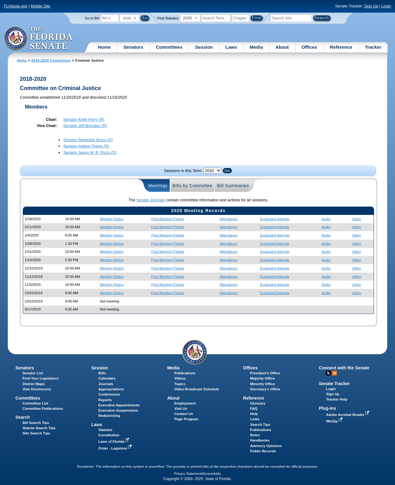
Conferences (109, 394)
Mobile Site (40, 6)
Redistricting (109, 415)
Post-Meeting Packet (167, 219)
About (282, 47)
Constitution (108, 435)
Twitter (328, 373)
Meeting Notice (112, 219)
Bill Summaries (233, 185)
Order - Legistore (115, 448)
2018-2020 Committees (51, 60)
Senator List (33, 373)
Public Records (263, 451)
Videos (180, 378)
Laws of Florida (114, 441)
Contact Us (183, 414)
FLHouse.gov (15, 6)
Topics (179, 384)
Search (22, 417)
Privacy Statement (188, 473)
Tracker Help (336, 399)
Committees (169, 47)
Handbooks (260, 440)
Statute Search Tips (39, 428)
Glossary (257, 403)
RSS (334, 373)
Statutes (105, 430)
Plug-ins (327, 408)
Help (254, 414)
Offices (309, 47)
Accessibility (211, 473)
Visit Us (180, 408)
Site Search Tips (36, 433)
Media (256, 47)
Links (255, 419)
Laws (231, 47)
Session (204, 47)
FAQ (254, 408)
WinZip (334, 421)
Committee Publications (43, 408)
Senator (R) (83, 119)
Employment (185, 403)
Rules (255, 435)
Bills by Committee (192, 185)
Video (356, 219)
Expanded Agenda (274, 219)
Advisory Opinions (266, 446)
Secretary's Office (265, 389)
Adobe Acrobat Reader (348, 415)
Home (104, 47)
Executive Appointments (119, 405)
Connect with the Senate (344, 367)
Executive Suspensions (118, 410)
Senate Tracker (334, 383)
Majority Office (262, 378)
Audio (326, 219)
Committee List (35, 403)
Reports (105, 400)
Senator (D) (88, 140)
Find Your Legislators (41, 378)
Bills (102, 373)
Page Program (186, 419)
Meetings (158, 185)
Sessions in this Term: (183, 170)
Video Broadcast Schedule (196, 389)
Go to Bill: (92, 18)
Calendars (107, 378)
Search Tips (260, 424)
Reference (341, 47)
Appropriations (111, 389)
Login (386, 6)
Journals (105, 384)
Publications (184, 373)
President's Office (265, 373)
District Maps (34, 384)
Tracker (373, 47)
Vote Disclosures (37, 389)
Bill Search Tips (36, 423)
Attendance (229, 219)
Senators (133, 47)
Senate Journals (150, 200)
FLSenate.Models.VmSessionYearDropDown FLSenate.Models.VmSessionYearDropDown (212, 171)
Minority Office (262, 384)
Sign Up (371, 6)
